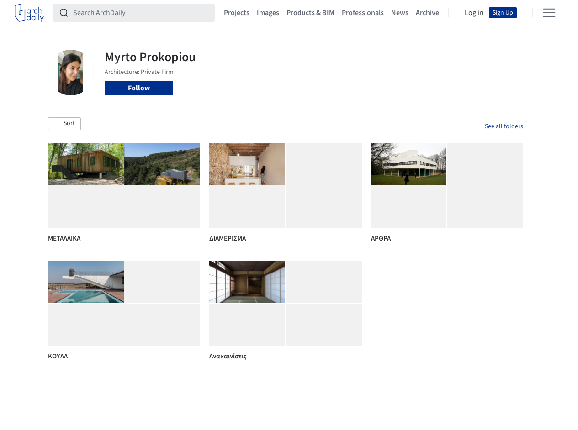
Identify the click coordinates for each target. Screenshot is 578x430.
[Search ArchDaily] (141, 12)
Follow (139, 88)
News (399, 13)
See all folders (504, 126)
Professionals (363, 13)
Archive (427, 13)
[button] (64, 123)
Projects (236, 13)
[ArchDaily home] (29, 13)
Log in (474, 13)
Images (268, 13)
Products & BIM (310, 13)
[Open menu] (549, 12)
